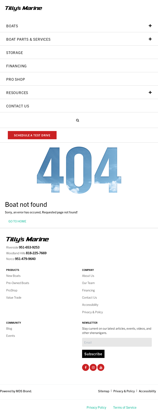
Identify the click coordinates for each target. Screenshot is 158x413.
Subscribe (93, 353)
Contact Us (17, 106)
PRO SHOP (15, 79)
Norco (21, 259)
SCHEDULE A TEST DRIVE (32, 135)
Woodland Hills (26, 253)
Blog (9, 328)
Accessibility (90, 304)
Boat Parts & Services (79, 39)
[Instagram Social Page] (93, 367)
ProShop (11, 290)
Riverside (23, 247)
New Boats (13, 275)
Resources (79, 92)
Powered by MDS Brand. (16, 391)
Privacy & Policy (92, 312)
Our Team (88, 283)
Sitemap (103, 391)
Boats (79, 25)
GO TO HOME (17, 221)
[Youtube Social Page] (101, 367)
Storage (14, 52)
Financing (16, 65)
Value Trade (13, 297)
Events (10, 335)
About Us (88, 275)
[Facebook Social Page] (86, 367)
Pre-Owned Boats (17, 283)
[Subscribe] (117, 342)
